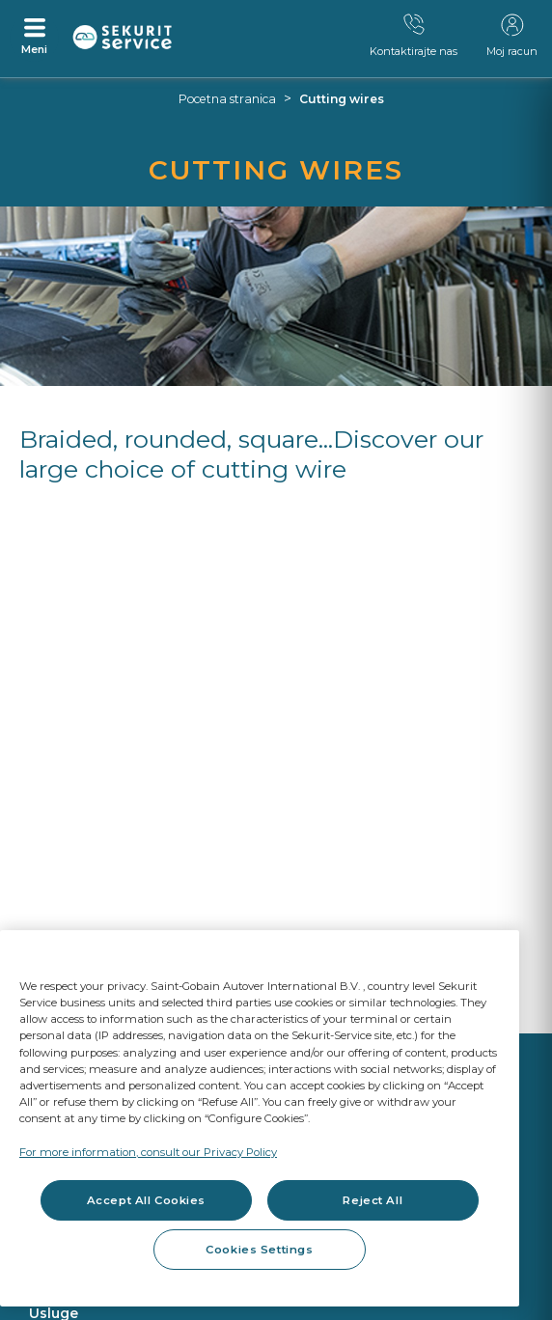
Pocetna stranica (227, 99)
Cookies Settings (259, 1249)
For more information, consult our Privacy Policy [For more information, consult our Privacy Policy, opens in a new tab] (148, 1152)
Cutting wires (341, 99)
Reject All (372, 1200)
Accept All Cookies (146, 1200)
